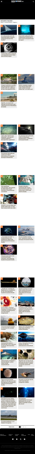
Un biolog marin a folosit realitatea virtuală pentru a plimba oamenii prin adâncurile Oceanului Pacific (26, 310)
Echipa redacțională (23, 435)
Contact (29, 434)
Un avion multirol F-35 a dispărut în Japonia (7, 422)
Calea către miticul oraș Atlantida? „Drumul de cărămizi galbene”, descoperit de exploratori (8, 137)
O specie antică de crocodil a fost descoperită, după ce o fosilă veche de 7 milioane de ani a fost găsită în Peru (8, 87)
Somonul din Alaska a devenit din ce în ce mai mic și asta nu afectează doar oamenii (8, 345)
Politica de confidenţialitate (3, 435)
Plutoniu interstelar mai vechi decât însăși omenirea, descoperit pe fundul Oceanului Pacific (7, 258)
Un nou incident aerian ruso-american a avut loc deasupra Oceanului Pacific (26, 238)
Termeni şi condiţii (17, 435)
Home (2, 22)
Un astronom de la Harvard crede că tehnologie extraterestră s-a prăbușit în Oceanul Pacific (26, 137)
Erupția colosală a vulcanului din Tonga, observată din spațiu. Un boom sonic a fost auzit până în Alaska (25, 189)
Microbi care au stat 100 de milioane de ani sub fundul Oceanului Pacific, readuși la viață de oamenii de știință (26, 363)
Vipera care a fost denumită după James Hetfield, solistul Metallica (26, 328)
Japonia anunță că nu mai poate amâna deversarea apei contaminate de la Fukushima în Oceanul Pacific (25, 291)
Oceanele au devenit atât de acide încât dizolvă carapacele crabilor (26, 381)
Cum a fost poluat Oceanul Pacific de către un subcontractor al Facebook (26, 344)
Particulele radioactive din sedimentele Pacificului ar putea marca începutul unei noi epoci (26, 38)
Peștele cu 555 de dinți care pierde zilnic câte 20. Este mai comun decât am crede (8, 207)
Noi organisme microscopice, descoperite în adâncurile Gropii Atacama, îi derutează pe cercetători (8, 189)
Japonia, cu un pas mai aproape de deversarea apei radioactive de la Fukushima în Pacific (8, 105)
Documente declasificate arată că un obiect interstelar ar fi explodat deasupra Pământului (7, 155)
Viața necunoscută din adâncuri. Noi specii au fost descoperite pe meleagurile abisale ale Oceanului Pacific (8, 382)
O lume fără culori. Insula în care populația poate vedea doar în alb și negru (8, 55)
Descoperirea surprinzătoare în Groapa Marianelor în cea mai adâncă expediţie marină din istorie (25, 401)
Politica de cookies (10, 435)
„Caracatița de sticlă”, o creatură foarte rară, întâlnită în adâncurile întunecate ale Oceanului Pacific (8, 239)
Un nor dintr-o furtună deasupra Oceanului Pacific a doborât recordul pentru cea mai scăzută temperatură (8, 310)
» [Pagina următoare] (25, 426)
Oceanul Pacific (8, 22)
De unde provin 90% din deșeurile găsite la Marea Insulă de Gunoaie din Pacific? (8, 38)
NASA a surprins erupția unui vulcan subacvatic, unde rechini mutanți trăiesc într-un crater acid (25, 87)
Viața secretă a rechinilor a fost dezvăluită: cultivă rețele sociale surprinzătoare (8, 362)
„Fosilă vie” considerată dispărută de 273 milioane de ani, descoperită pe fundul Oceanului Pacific (8, 290)
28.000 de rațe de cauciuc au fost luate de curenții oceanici (8, 328)
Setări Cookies (32, 435)
